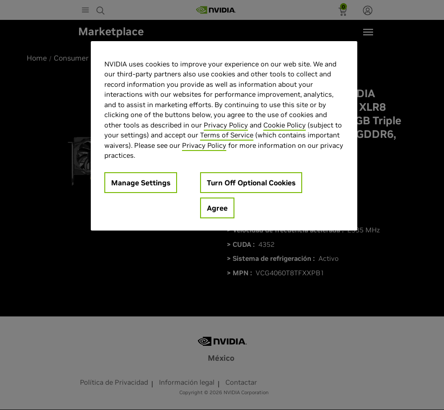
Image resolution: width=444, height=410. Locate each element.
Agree (217, 207)
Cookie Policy (284, 125)
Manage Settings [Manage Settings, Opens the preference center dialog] (140, 182)
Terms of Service (226, 135)
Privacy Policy (226, 125)
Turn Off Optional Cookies (251, 182)
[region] (224, 136)
